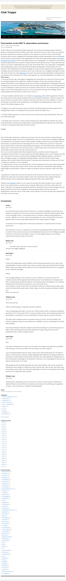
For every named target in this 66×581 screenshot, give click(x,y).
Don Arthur (4, 475)
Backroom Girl (5, 533)
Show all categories (5, 417)
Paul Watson (4, 552)
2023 (3, 426)
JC (2, 548)
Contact (14, 37)
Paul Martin (4, 558)
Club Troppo (8, 12)
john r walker (5, 513)
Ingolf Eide (4, 502)
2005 (3, 460)
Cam (3, 500)
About (9, 37)
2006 (3, 458)
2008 (3, 454)
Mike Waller (4, 565)
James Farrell (5, 481)
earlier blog (38, 96)
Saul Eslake (4, 519)
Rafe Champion (5, 517)
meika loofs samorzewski (7, 571)
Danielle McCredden (6, 536)
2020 (3, 431)
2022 (3, 428)
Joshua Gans (4, 569)
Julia (3, 544)
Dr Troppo (4, 525)
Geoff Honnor (5, 485)
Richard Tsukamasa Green (7, 488)
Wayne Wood (5, 494)
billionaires (23, 73)
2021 (3, 430)
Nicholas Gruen (5, 471)
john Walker (4, 535)
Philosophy (4, 412)
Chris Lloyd (4, 508)
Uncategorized (8, 47)
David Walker (5, 487)
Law (3, 408)
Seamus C (4, 546)
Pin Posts (34, 37)
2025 (3, 422)
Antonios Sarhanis (6, 529)
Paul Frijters (16, 45)
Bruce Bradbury (5, 531)
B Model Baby (5, 538)
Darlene (4, 559)
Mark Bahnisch (5, 479)
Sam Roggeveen (5, 573)
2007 (3, 456)
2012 (3, 447)
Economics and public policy (8, 396)
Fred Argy (4, 490)
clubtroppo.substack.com (45, 7)
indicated (12, 183)
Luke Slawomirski (6, 550)
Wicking (4, 492)
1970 (3, 466)
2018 (3, 435)
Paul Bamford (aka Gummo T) (8, 510)
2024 (3, 424)
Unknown (4, 506)
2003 (3, 464)
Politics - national (6, 402)
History (3, 406)
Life (3, 410)
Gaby (3, 542)
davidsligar (4, 561)
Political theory (5, 414)
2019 (3, 433)
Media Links (27, 37)
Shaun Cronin (5, 521)
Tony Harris (4, 483)
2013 (3, 445)
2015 (3, 441)
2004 (3, 462)
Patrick (3, 515)
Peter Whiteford (5, 527)
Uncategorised (5, 400)
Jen (3, 556)
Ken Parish (4, 473)
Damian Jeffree (5, 540)
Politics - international (7, 404)
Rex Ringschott (5, 496)
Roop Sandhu (5, 523)
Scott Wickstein (5, 504)
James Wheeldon (5, 554)
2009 (3, 453)
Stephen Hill (4, 512)
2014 (3, 443)
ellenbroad (4, 563)
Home (4, 37)
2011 (3, 449)
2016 (3, 439)
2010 (3, 451)
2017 (3, 437)
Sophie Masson (5, 498)
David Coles (4, 567)
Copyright (20, 37)
